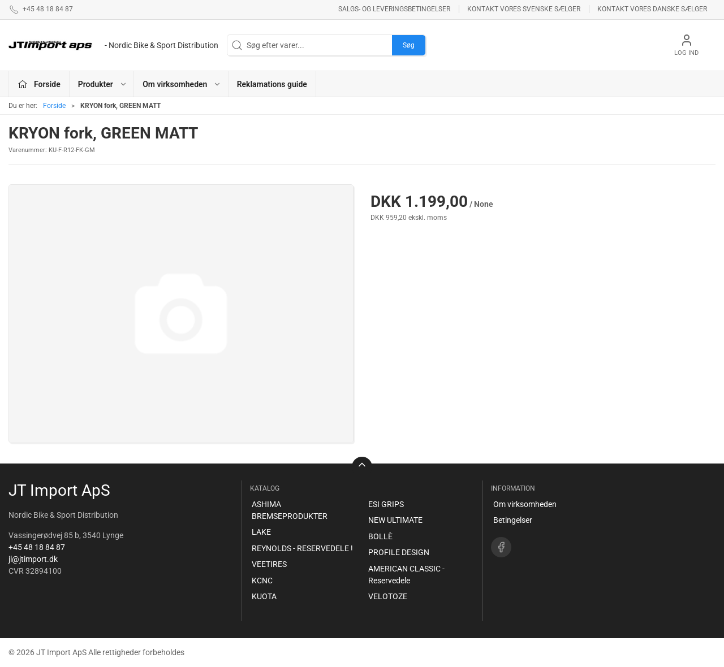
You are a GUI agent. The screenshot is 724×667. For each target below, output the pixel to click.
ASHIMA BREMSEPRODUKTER (289, 510)
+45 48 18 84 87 (36, 547)
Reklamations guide (272, 84)
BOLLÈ (380, 536)
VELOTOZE (387, 596)
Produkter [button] (102, 84)
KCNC (262, 580)
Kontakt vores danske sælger (652, 9)
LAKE (261, 531)
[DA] (113, 45)
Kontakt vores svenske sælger (523, 9)
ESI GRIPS (386, 504)
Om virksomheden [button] (182, 84)
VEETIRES (269, 564)
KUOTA (264, 596)
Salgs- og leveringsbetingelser (394, 9)
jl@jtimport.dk (33, 559)
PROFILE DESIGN (398, 552)
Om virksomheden (525, 504)
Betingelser (512, 520)
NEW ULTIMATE (395, 520)
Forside (54, 106)
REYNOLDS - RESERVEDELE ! (302, 548)
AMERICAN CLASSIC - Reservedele (406, 574)
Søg (409, 45)
